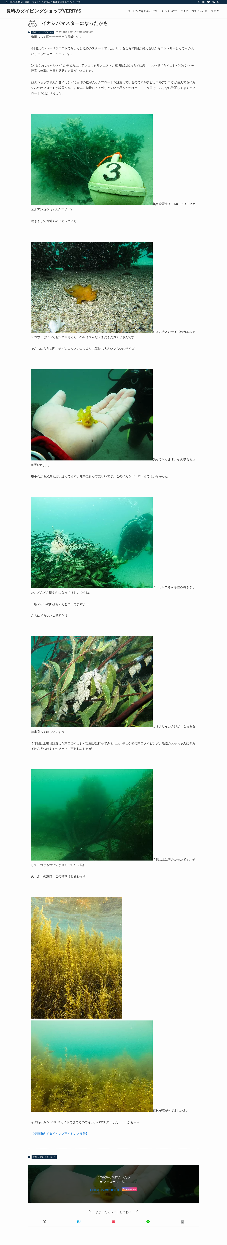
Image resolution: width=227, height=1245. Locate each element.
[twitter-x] (198, 2)
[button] (44, 1222)
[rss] (213, 2)
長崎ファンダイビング (42, 32)
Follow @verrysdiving (104, 1189)
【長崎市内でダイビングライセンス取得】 (60, 1133)
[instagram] (203, 2)
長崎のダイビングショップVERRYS (43, 11)
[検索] (218, 2)
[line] (208, 2)
